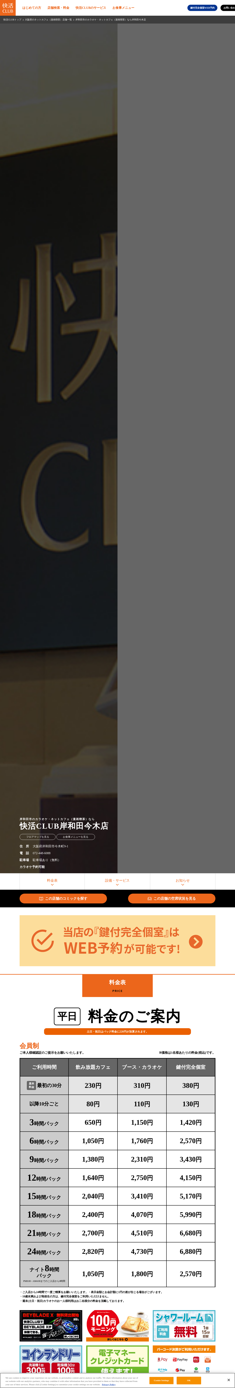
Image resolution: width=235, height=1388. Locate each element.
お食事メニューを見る (75, 836)
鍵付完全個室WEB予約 (202, 7)
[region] (117, 1380)
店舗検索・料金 (58, 7)
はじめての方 (31, 7)
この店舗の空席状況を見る (172, 898)
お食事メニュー (123, 7)
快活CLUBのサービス (91, 7)
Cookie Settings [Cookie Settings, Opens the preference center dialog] (161, 1380)
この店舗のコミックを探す (63, 899)
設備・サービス (117, 880)
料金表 (52, 880)
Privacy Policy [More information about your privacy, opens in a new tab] (109, 1384)
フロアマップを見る (37, 836)
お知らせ (183, 880)
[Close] (228, 1380)
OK (189, 1380)
